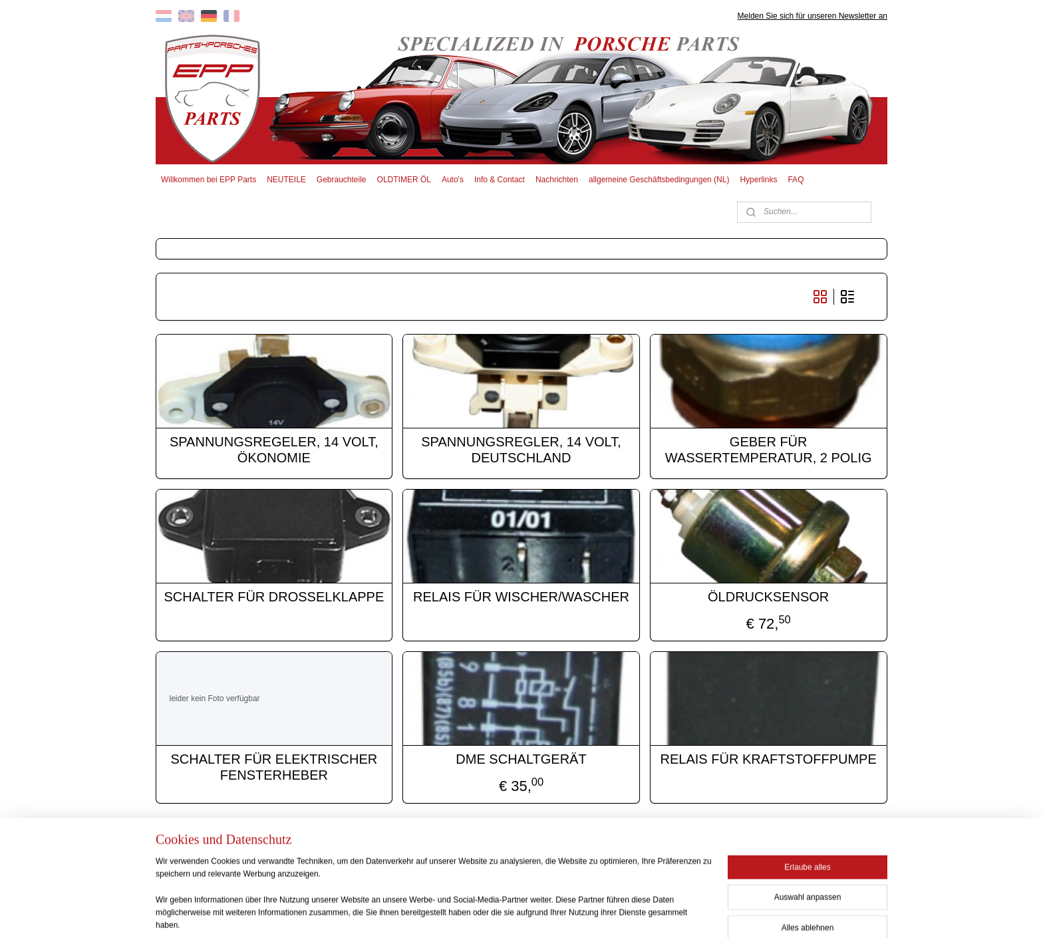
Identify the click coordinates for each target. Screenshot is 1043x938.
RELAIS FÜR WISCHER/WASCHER (522, 596)
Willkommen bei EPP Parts (208, 179)
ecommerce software (545, 913)
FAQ (796, 179)
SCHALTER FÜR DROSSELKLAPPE (274, 596)
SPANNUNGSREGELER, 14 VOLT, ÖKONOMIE (274, 449)
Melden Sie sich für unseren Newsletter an (812, 16)
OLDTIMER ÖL (404, 179)
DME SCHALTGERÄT (521, 759)
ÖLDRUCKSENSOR (768, 596)
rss (501, 913)
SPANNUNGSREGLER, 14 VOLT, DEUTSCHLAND (521, 449)
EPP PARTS (779, 852)
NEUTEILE (286, 179)
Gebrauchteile (342, 179)
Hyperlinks (758, 179)
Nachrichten (556, 179)
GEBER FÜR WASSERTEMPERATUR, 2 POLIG (768, 449)
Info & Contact (499, 179)
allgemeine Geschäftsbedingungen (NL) (659, 179)
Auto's (453, 179)
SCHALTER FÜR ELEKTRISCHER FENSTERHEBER (274, 767)
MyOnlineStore (649, 913)
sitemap (477, 913)
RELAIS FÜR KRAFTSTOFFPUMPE (769, 759)
